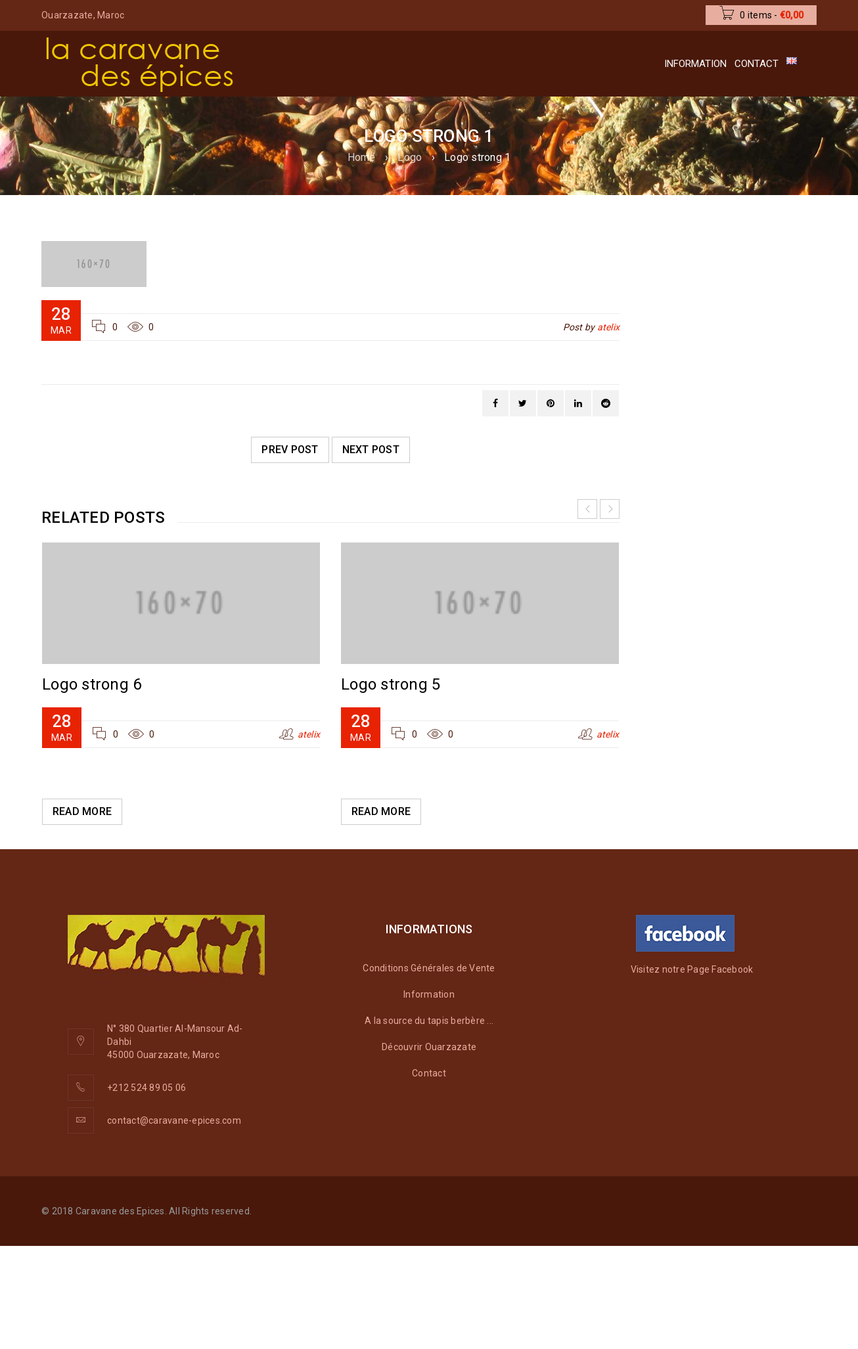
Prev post (289, 449)
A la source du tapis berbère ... (429, 1020)
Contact (429, 1073)
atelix (608, 327)
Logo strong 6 (91, 684)
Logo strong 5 (390, 684)
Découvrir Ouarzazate (429, 1047)
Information (429, 994)
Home (362, 157)
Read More (82, 811)
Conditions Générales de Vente (429, 968)
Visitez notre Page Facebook (692, 969)
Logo (409, 157)
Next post (370, 449)
